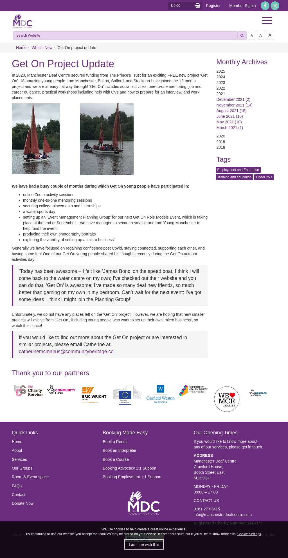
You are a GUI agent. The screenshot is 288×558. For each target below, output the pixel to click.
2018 (221, 147)
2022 (221, 88)
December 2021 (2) (234, 99)
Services (19, 459)
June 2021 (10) (230, 116)
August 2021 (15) (232, 110)
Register (213, 5)
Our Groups (22, 468)
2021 (221, 94)
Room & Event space (30, 477)
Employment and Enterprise (238, 170)
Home (21, 47)
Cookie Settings (249, 534)
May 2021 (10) (229, 122)
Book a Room (115, 441)
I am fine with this (144, 544)
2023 (221, 82)
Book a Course (116, 459)
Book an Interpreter (119, 450)
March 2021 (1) (230, 127)
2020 (221, 136)
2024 (221, 77)
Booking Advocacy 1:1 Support (129, 468)
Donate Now (22, 503)
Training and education (234, 177)
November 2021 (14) (235, 105)
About (17, 450)
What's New (42, 47)
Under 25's (264, 177)
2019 (221, 141)
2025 (221, 71)
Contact (18, 494)
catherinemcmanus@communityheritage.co (66, 351)
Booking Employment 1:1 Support (132, 477)
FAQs (17, 486)
